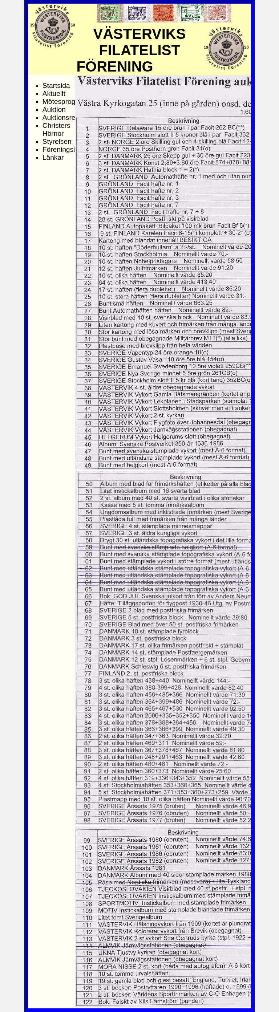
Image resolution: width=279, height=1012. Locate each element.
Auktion (54, 109)
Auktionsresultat (67, 117)
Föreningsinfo (64, 149)
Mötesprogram (65, 101)
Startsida (56, 85)
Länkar (53, 157)
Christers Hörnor (56, 129)
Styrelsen (57, 141)
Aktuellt (54, 93)
